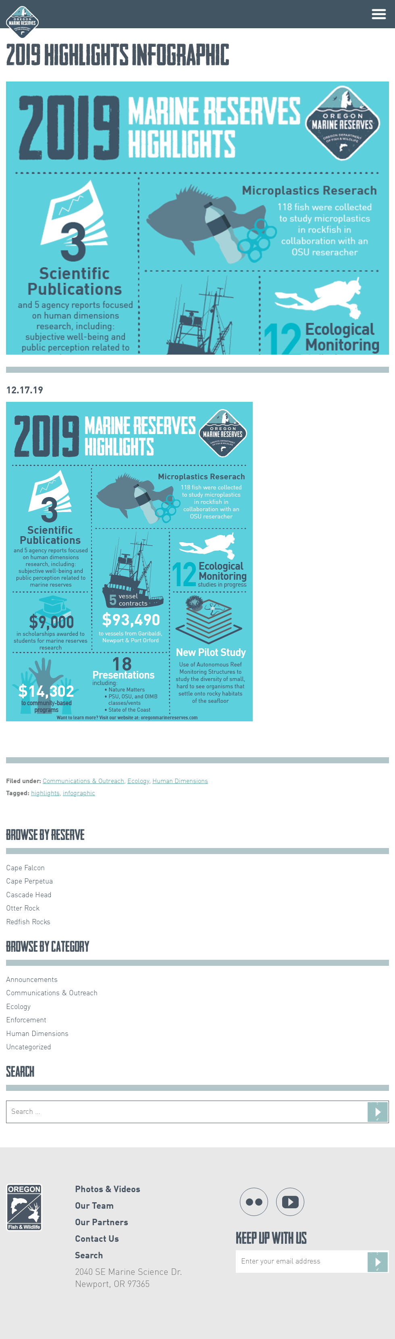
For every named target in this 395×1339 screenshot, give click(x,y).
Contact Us (97, 1239)
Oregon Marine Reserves (22, 22)
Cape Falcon (25, 868)
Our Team (94, 1206)
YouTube (290, 1202)
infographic (79, 793)
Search (89, 1255)
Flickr (254, 1202)
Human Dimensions (180, 781)
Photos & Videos (107, 1189)
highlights (45, 793)
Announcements (32, 980)
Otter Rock (23, 908)
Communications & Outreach (83, 781)
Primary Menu (379, 14)
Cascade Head (29, 895)
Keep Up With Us (312, 1252)
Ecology (138, 781)
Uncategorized (28, 1047)
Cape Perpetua (29, 881)
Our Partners (101, 1222)
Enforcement (26, 1020)
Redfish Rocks (28, 922)
